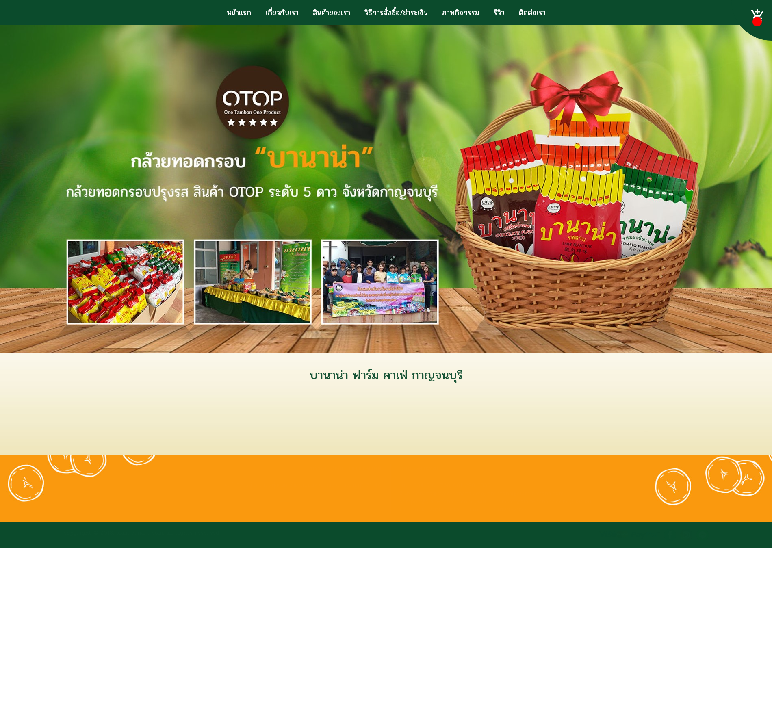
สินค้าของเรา (331, 12)
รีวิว (499, 12)
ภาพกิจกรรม (460, 12)
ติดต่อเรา (532, 12)
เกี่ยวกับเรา (282, 12)
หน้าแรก (239, 12)
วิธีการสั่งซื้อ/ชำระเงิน (396, 12)
